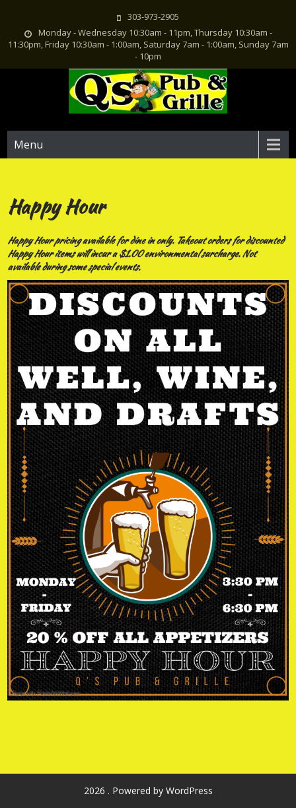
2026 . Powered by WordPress (148, 790)
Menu (28, 144)
